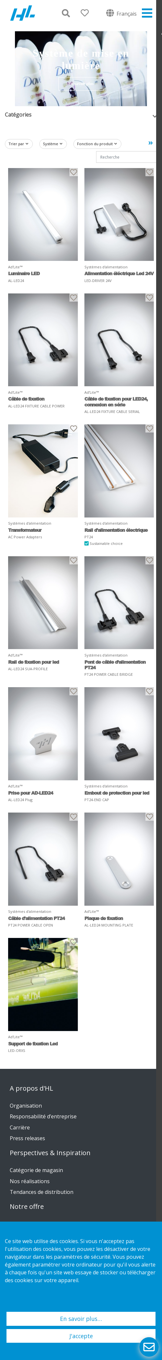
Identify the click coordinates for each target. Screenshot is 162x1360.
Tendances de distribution (41, 1192)
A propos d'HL (31, 1088)
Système (52, 143)
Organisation (26, 1105)
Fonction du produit (97, 143)
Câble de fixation (26, 399)
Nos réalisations (30, 1181)
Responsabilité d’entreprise (43, 1116)
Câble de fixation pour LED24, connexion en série (116, 401)
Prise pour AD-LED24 (30, 793)
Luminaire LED (24, 273)
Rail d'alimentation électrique (115, 530)
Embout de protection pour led (116, 793)
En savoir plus (81, 83)
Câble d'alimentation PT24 (36, 918)
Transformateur (24, 530)
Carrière (20, 1127)
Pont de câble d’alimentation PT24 (114, 665)
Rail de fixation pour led (33, 662)
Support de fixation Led (32, 1043)
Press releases (27, 1138)
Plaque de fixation (103, 918)
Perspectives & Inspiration (50, 1153)
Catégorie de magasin (36, 1170)
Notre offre (27, 1207)
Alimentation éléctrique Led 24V (119, 273)
